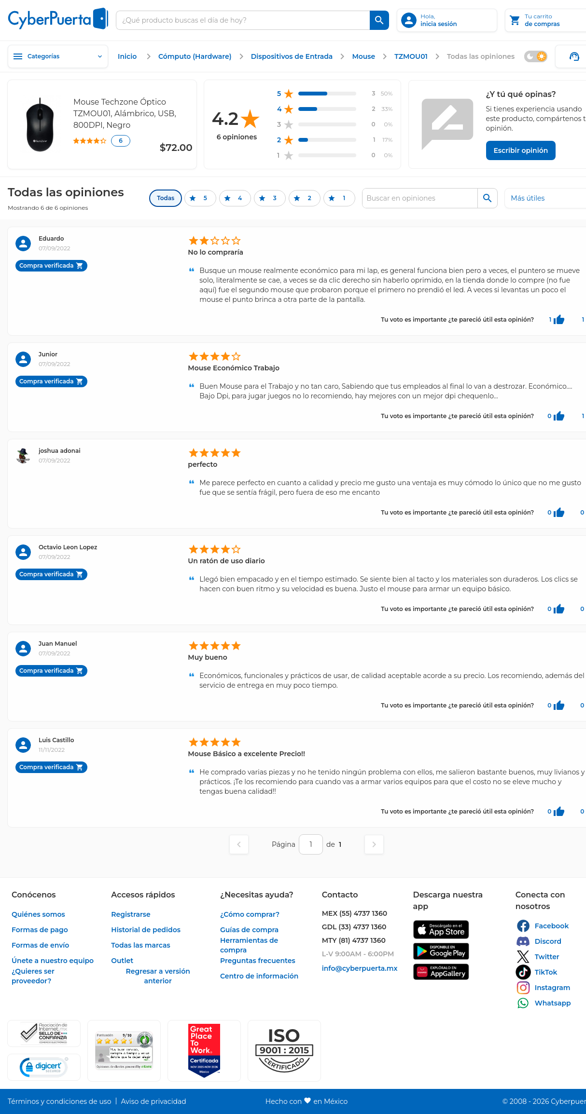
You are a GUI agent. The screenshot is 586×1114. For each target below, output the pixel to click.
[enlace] (128, 56)
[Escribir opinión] (521, 150)
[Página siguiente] (374, 844)
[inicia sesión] (447, 20)
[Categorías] (58, 56)
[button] (284, 1050)
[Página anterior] (239, 844)
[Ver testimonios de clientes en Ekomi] (124, 1050)
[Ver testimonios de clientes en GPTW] (204, 1050)
